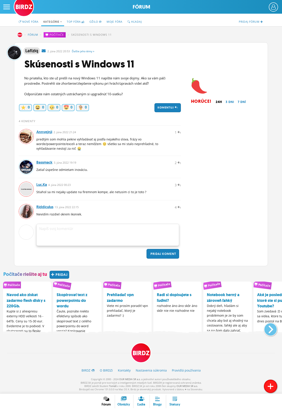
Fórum (141, 7)
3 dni (230, 102)
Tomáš (113, 386)
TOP (76, 22)
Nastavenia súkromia (151, 370)
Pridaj (163, 254)
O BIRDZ (106, 370)
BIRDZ (19, 34)
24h (219, 102)
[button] (267, 328)
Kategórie (52, 22)
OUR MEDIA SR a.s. (130, 379)
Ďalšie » (83, 51)
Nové (29, 22)
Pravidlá (186, 370)
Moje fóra (114, 22)
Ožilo (95, 22)
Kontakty (124, 370)
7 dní (242, 102)
